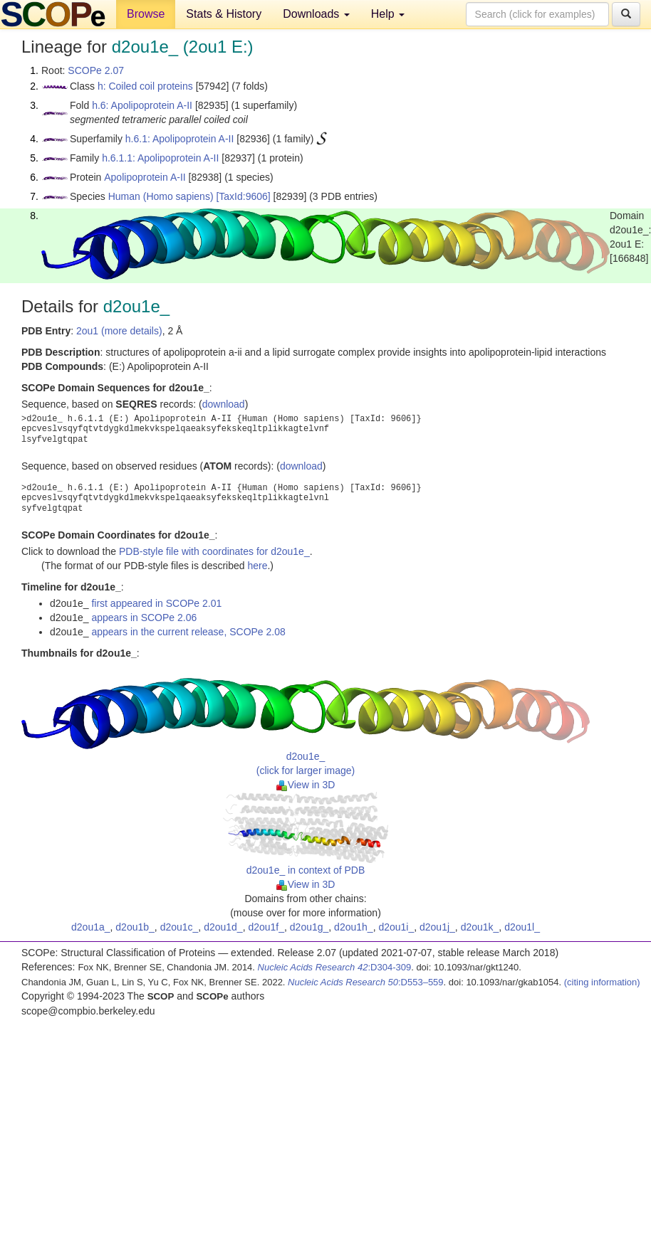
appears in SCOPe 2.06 (144, 617)
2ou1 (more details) (119, 331)
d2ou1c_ (179, 927)
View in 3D (305, 784)
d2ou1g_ (309, 927)
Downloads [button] (316, 14)
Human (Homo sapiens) (161, 196)
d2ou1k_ (480, 927)
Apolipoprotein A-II (144, 177)
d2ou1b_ (135, 927)
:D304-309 (335, 967)
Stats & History (223, 14)
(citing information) (602, 982)
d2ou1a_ (90, 927)
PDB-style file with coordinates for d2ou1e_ (214, 551)
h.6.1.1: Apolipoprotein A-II (160, 158)
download (223, 404)
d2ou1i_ (396, 927)
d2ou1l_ (522, 927)
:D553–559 (366, 982)
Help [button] (388, 14)
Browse (146, 14)
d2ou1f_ (266, 927)
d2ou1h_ (353, 927)
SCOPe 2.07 (96, 70)
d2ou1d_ (223, 927)
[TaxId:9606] (243, 196)
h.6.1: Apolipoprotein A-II (179, 138)
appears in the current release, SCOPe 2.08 (188, 631)
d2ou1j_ (437, 927)
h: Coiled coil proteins (145, 86)
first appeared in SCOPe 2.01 (156, 603)
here (257, 565)
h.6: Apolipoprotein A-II (142, 105)
